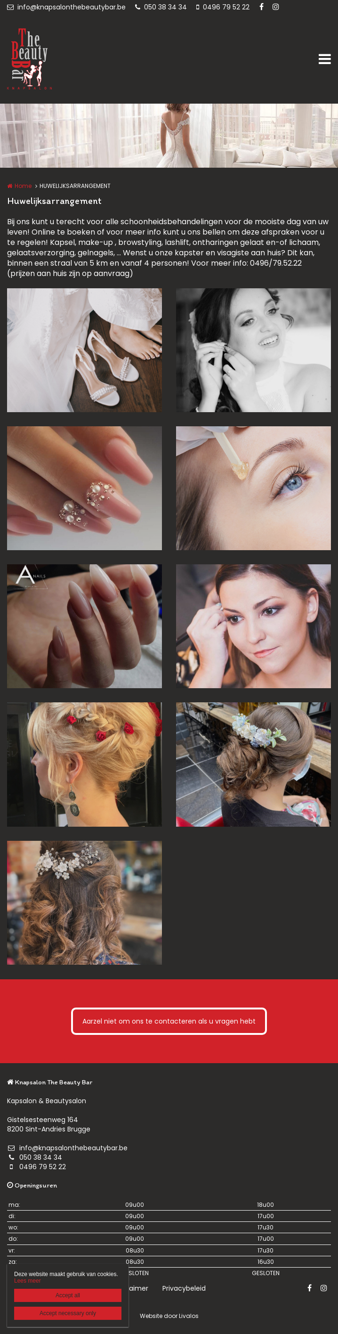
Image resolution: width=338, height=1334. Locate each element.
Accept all (68, 1295)
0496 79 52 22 (222, 7)
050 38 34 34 (161, 7)
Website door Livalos (169, 1316)
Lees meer (27, 1280)
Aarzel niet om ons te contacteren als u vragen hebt (169, 1021)
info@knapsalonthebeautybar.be (66, 7)
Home (23, 186)
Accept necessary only (68, 1313)
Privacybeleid (184, 1288)
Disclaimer (131, 1288)
